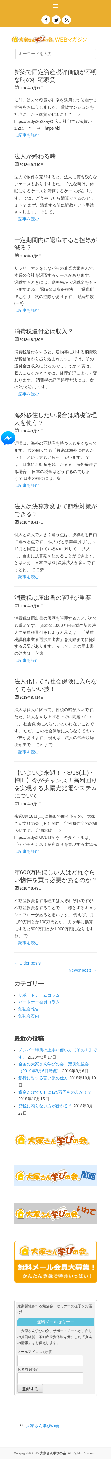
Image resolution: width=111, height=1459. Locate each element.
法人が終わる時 (35, 156)
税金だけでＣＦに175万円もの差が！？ (54, 1092)
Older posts (27, 963)
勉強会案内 (28, 1016)
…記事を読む (26, 135)
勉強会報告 (28, 1009)
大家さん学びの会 (42, 1425)
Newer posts (83, 970)
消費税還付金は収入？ (43, 331)
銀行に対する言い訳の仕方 (43, 1078)
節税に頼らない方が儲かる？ (45, 1106)
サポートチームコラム (39, 995)
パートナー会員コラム (39, 1002)
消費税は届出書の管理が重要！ (55, 597)
